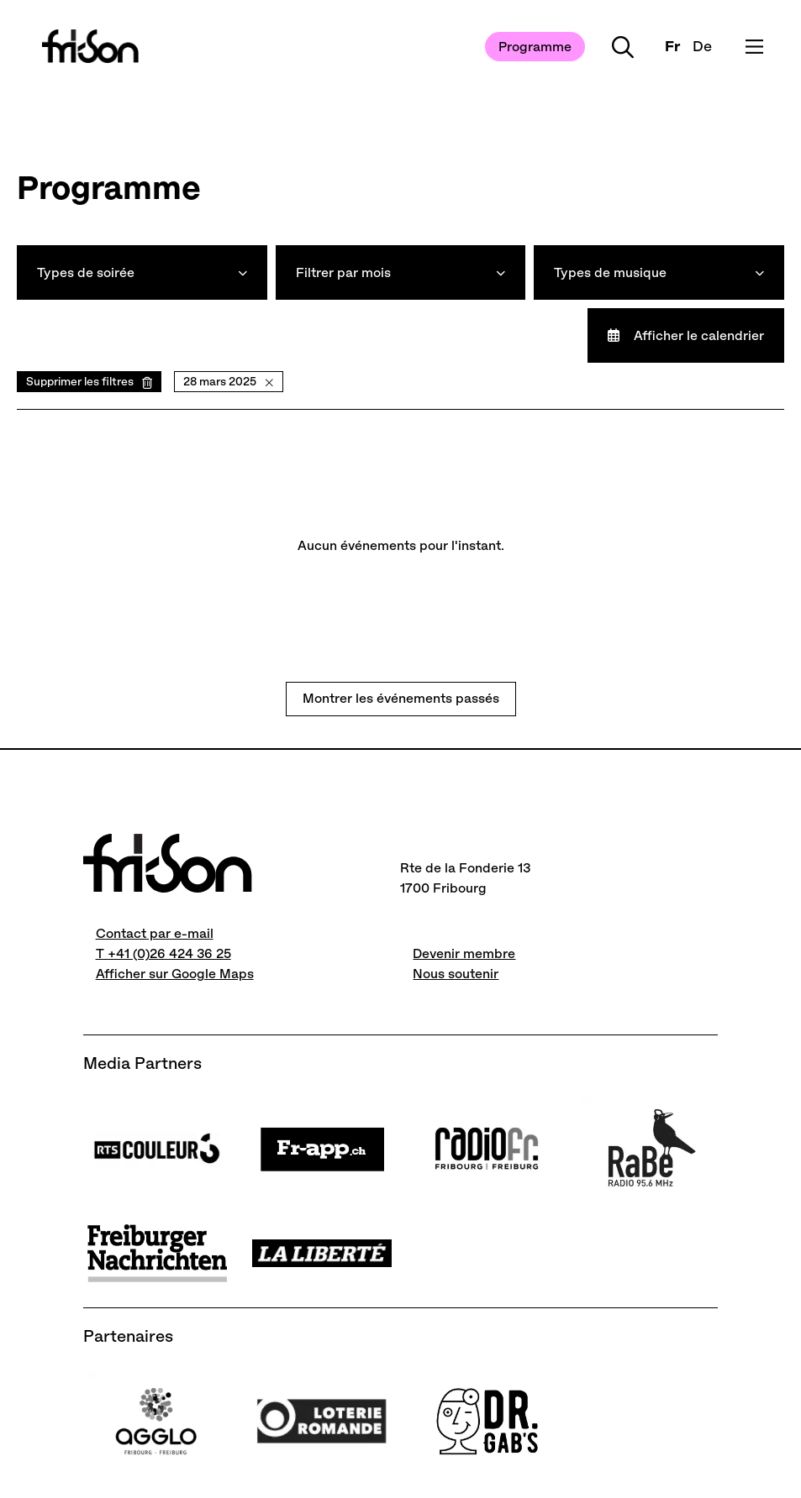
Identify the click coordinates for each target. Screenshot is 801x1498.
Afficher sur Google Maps (175, 974)
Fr (672, 46)
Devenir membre (464, 953)
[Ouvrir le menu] (754, 46)
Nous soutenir (455, 974)
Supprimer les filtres (80, 381)
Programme (535, 47)
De (702, 46)
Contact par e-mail (154, 933)
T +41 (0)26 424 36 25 (163, 953)
